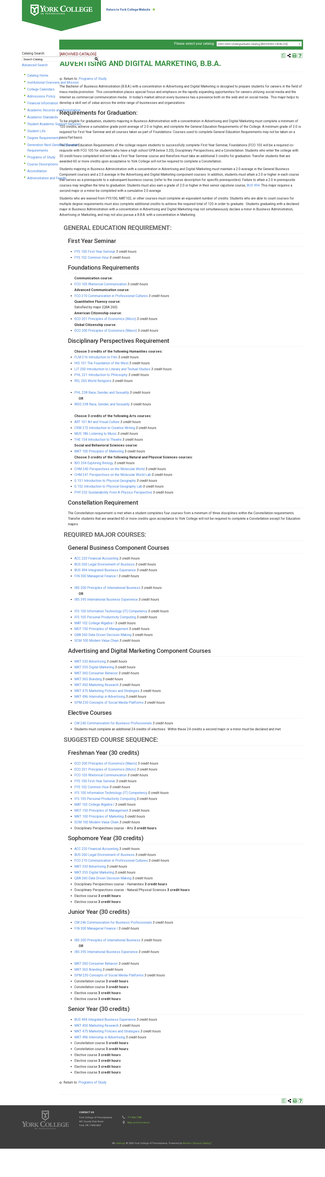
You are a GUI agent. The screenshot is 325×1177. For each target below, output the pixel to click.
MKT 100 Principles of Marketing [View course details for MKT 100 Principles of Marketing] (148, 474)
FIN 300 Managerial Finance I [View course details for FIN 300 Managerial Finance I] (145, 599)
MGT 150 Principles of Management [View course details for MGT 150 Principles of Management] (150, 652)
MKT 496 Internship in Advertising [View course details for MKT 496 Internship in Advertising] (149, 720)
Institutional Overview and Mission (53, 83)
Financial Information (42, 104)
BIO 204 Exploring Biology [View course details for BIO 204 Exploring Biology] (143, 486)
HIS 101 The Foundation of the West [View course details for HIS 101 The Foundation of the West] (151, 386)
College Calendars (41, 90)
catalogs (120, 1171)
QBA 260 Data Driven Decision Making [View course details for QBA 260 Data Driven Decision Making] (152, 658)
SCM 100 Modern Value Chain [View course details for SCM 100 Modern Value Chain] (146, 664)
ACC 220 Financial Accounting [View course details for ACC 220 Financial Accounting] (146, 581)
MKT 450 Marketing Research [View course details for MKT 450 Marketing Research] (146, 708)
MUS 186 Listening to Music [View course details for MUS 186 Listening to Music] (145, 457)
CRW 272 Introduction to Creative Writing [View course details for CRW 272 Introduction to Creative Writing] (154, 451)
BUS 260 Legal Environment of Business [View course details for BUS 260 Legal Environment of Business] (154, 587)
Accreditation (37, 167)
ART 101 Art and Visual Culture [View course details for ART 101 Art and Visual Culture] (146, 445)
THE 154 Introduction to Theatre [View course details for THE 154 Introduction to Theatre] (147, 463)
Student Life (36, 132)
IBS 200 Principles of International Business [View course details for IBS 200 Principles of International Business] (157, 611)
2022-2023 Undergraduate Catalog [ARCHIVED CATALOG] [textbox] (253, 45)
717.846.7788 (134, 1145)
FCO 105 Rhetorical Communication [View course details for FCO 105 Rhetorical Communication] (150, 307)
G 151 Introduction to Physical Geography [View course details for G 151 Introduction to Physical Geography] (154, 504)
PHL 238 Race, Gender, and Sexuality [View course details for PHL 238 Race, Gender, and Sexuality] (151, 415)
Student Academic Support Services (54, 125)
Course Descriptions (42, 160)
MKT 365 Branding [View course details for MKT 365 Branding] (137, 702)
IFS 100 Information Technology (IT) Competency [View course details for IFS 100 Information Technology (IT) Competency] (160, 634)
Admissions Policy (41, 97)
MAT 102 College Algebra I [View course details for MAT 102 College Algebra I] (144, 646)
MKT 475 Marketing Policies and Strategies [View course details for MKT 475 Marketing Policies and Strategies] (156, 714)
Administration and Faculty (46, 174)
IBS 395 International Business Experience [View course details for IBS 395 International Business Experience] (155, 622)
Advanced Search (35, 66)
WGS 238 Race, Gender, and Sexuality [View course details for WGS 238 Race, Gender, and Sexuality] (151, 427)
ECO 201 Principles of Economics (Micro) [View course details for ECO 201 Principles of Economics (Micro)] (154, 342)
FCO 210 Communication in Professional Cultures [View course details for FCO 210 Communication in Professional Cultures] (160, 319)
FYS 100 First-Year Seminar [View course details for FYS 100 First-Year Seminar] (144, 275)
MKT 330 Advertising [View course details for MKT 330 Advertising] (139, 684)
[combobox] (259, 44)
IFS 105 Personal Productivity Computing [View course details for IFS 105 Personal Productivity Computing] (154, 640)
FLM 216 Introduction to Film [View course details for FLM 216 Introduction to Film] (145, 380)
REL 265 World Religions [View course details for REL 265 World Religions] (142, 404)
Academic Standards (42, 118)
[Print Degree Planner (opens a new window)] (283, 56)
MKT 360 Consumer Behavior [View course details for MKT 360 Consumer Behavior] (145, 696)
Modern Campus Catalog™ (197, 1171)
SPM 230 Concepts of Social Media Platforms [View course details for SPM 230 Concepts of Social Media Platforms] (158, 725)
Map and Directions (138, 1151)
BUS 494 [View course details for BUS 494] (251, 203)
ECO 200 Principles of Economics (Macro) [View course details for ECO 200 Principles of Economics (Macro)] (155, 354)
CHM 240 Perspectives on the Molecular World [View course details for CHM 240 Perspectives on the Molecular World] (159, 492)
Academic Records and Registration (54, 111)
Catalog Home (37, 77)
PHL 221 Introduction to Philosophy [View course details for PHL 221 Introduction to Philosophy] (150, 398)
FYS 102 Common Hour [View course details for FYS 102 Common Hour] (141, 280)
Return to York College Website (130, 9)
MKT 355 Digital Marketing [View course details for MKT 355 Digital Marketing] (143, 690)
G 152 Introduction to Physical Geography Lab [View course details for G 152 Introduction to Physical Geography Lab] (157, 509)
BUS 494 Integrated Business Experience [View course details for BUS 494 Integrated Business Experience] (154, 593)
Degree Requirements (43, 139)
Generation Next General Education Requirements (63, 146)
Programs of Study (41, 153)
